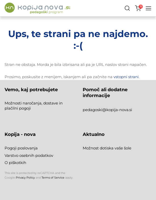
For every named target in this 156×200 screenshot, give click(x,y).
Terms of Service (52, 177)
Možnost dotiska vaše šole (107, 148)
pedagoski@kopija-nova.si (107, 109)
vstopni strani (126, 76)
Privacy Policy (25, 177)
